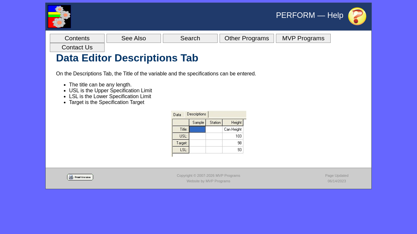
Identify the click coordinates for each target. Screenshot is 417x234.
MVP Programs (303, 38)
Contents (77, 38)
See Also (134, 38)
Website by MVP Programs (208, 181)
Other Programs (246, 38)
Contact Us (77, 47)
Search (190, 38)
